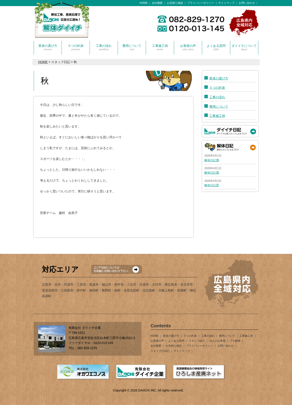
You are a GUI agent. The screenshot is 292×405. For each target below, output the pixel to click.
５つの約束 (76, 47)
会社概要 (157, 3)
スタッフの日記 (159, 351)
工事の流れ (104, 47)
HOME (143, 3)
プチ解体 (235, 340)
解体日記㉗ (211, 185)
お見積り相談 (175, 3)
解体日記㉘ (211, 172)
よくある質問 (216, 47)
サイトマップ (226, 3)
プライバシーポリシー (200, 3)
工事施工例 (160, 47)
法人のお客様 (217, 340)
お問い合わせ (247, 3)
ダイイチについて (244, 47)
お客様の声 (188, 47)
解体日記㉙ (211, 160)
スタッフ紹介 (197, 340)
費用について (131, 47)
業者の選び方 (47, 47)
